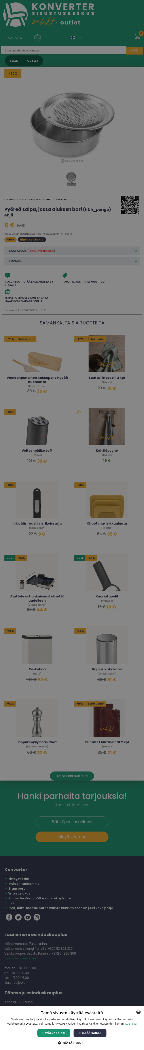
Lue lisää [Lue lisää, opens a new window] (130, 1023)
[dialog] (72, 525)
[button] (72, 1043)
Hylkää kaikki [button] (90, 1033)
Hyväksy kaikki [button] (53, 1033)
